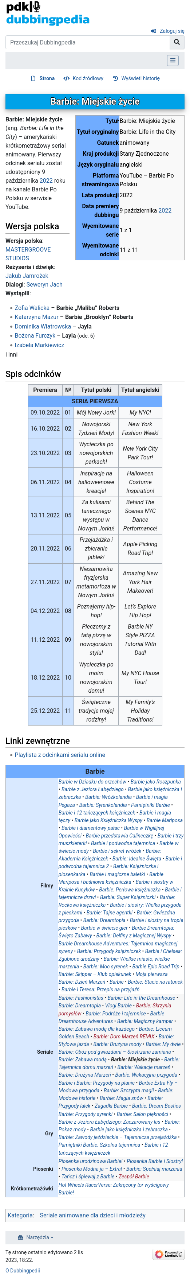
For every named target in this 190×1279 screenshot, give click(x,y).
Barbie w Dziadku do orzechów (92, 782)
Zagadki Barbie (111, 1106)
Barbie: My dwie (163, 1044)
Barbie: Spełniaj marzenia (154, 1169)
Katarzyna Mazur (37, 317)
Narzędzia (38, 1237)
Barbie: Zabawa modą (83, 1059)
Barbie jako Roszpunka (156, 782)
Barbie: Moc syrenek (105, 966)
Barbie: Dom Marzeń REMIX (124, 1036)
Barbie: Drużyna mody (117, 1044)
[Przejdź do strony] (177, 42)
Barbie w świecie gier (104, 928)
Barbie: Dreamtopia (104, 920)
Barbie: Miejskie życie (135, 1059)
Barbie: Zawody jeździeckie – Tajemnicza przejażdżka (118, 1137)
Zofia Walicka (32, 307)
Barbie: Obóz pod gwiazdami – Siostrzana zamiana (115, 1052)
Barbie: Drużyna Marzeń (85, 1075)
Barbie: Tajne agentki (109, 912)
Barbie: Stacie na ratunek (155, 982)
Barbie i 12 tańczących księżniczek (97, 813)
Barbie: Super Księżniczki (127, 897)
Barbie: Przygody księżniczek (109, 951)
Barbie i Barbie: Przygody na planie (97, 1083)
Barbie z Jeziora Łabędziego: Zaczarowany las (110, 1122)
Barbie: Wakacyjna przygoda (146, 1075)
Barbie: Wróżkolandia (108, 797)
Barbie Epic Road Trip (155, 966)
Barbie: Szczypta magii (129, 1090)
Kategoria (20, 1215)
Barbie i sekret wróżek (117, 851)
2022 (164, 210)
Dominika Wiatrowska (43, 326)
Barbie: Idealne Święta (136, 859)
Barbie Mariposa (165, 820)
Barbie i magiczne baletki (117, 874)
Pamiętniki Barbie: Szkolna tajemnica (99, 1145)
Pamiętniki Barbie (150, 805)
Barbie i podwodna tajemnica (123, 843)
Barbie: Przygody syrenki (85, 1114)
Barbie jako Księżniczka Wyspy (108, 820)
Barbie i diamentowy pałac (91, 828)
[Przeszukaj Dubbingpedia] (87, 42)
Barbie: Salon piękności (142, 1114)
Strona (47, 78)
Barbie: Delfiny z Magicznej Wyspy (133, 935)
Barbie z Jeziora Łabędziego (93, 789)
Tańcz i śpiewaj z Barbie (88, 1176)
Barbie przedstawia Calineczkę (119, 836)
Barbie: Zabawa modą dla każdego (97, 1029)
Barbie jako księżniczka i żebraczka (128, 1129)
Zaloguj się (172, 31)
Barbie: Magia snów (121, 1098)
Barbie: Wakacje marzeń (144, 1067)
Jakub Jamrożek (26, 275)
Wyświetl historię (140, 78)
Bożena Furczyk (35, 335)
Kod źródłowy (88, 78)
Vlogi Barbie (118, 1005)
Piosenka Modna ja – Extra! (92, 1169)
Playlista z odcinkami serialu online (60, 754)
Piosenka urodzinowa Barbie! (91, 1161)
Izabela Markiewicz (39, 345)
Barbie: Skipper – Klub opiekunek (95, 974)
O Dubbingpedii (22, 1271)
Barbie (117, 982)
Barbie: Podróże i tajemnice (116, 1013)
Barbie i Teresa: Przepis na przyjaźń (100, 989)
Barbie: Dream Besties (156, 1106)
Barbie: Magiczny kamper (145, 1021)
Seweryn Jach (45, 284)
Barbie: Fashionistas (81, 998)
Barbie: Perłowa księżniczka (130, 890)
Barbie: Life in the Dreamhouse (141, 998)
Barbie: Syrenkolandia (103, 805)
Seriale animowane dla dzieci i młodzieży (92, 1215)
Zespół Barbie (134, 1176)
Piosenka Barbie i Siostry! (155, 1161)
